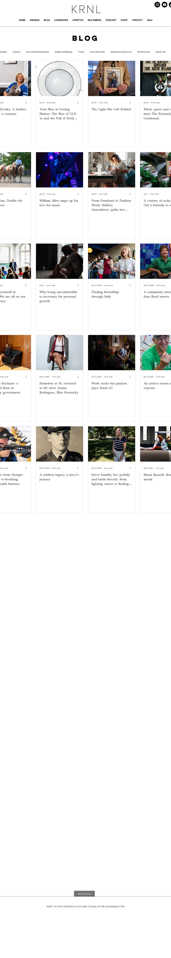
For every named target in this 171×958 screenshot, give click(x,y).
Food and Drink (97, 52)
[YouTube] (164, 4)
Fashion (16, 52)
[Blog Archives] (84, 894)
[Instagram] (157, 4)
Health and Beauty (63, 52)
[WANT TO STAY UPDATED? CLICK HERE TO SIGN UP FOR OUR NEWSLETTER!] (86, 906)
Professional (143, 52)
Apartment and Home (121, 52)
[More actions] (27, 102)
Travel (81, 52)
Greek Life (161, 52)
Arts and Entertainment (37, 52)
